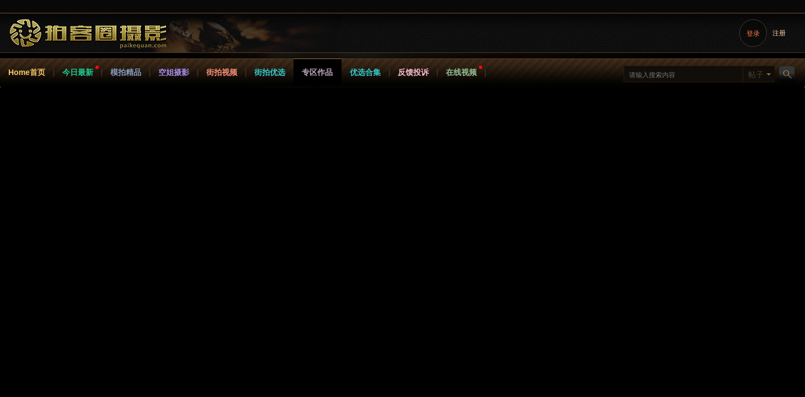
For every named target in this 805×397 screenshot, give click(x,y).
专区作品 (317, 72)
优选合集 (365, 72)
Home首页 (26, 72)
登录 (753, 33)
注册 (779, 33)
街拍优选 (269, 72)
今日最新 (77, 72)
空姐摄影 (173, 72)
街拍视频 (221, 72)
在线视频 (461, 72)
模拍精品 (125, 72)
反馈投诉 (413, 72)
